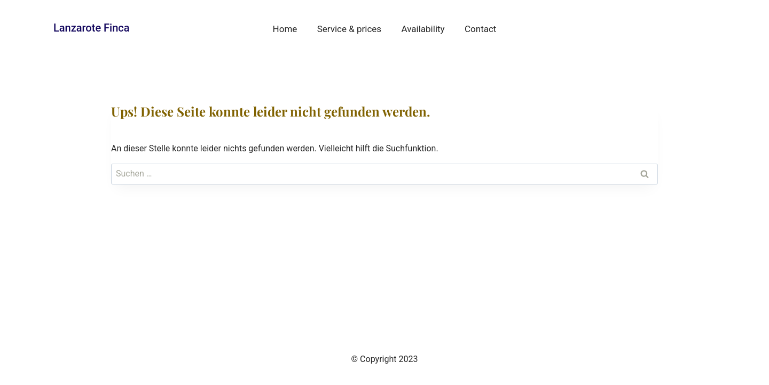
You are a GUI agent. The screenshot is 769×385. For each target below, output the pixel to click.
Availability (423, 29)
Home (285, 29)
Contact (480, 29)
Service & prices (349, 29)
